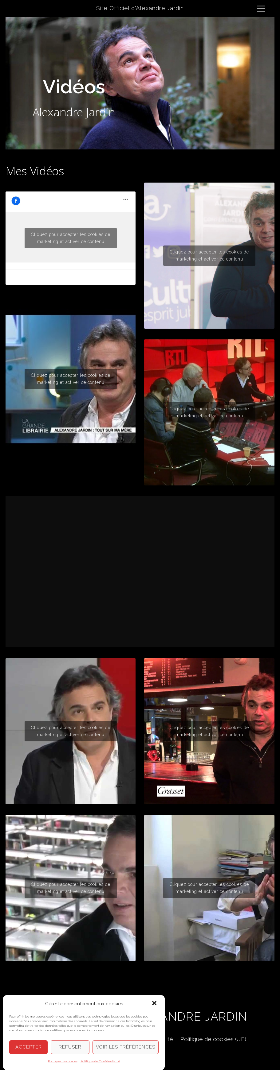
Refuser (70, 1047)
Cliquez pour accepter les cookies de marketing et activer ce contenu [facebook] (70, 238)
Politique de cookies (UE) (213, 1039)
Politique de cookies (62, 1061)
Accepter (28, 1047)
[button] (155, 1003)
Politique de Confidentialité (100, 1061)
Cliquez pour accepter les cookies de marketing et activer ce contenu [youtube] (70, 379)
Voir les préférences (126, 1047)
